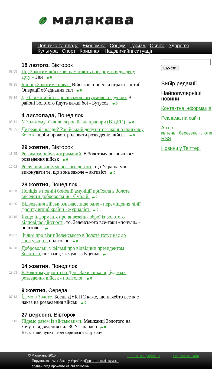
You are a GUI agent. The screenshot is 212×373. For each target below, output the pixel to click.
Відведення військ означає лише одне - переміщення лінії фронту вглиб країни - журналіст (81, 206)
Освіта (157, 45)
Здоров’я (179, 45)
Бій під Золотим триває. (46, 84)
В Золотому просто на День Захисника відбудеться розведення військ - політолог (73, 275)
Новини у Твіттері (181, 148)
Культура (47, 51)
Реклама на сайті (180, 118)
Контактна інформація (186, 108)
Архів (167, 127)
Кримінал (90, 51)
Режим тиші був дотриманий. (51, 153)
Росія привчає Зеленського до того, (57, 166)
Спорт (69, 51)
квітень (168, 133)
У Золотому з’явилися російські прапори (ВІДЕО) (73, 122)
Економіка (94, 45)
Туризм (138, 45)
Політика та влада (58, 45)
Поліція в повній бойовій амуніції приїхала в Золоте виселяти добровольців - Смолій (75, 193)
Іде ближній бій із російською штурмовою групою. (74, 97)
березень (188, 133)
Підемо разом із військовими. (51, 321)
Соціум (118, 45)
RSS (166, 138)
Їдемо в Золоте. (37, 297)
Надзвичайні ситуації (128, 51)
